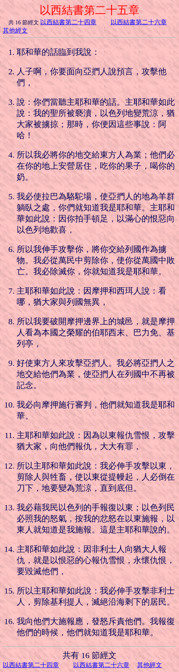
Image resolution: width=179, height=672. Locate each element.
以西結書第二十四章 (68, 22)
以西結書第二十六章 (139, 22)
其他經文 (15, 30)
